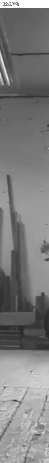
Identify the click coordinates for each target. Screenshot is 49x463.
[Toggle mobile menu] (46, 2)
